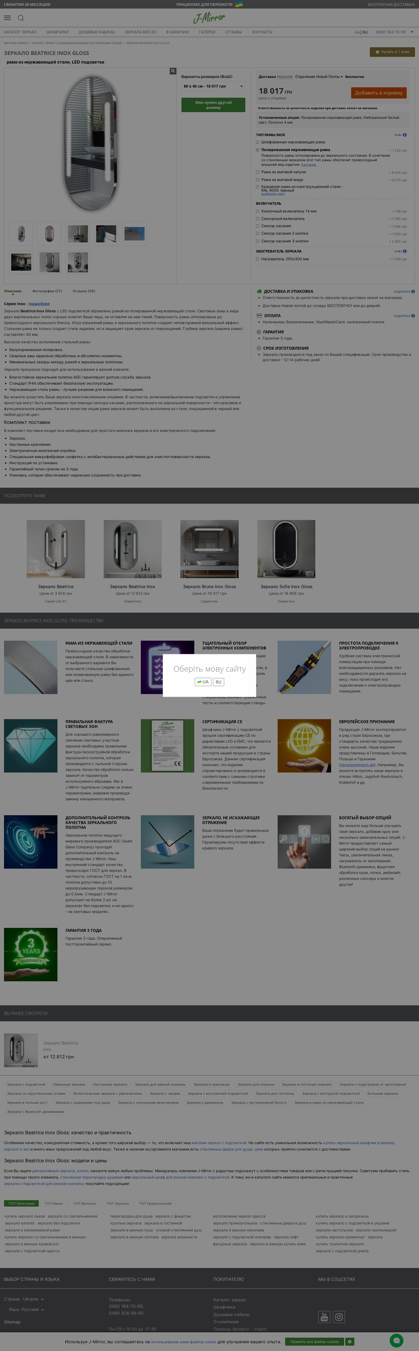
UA (203, 682)
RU (219, 682)
